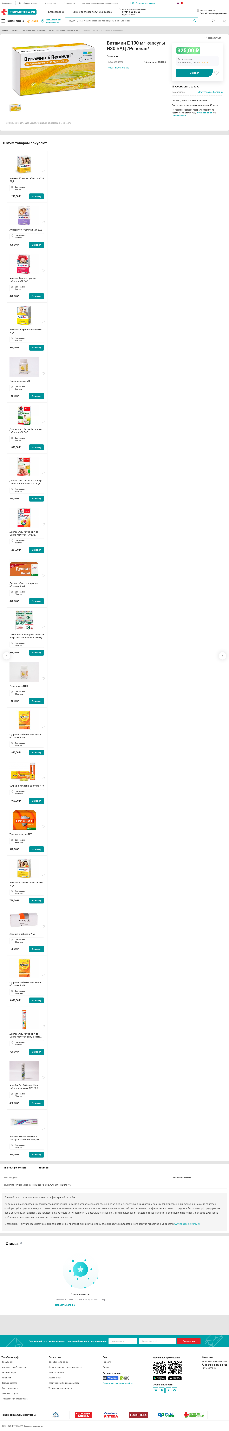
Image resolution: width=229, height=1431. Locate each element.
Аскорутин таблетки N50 (22, 934)
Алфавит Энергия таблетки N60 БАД (25, 331)
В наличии (43, 1168)
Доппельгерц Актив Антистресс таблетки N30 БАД (26, 431)
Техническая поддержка (60, 1388)
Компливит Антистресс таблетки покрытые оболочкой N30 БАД (26, 636)
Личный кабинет (56, 1372)
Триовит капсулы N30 (20, 834)
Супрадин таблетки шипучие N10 (26, 785)
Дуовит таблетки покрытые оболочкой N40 (23, 585)
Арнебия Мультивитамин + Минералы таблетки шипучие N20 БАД (24, 1138)
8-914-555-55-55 (131, 12)
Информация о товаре (15, 1168)
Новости (107, 1362)
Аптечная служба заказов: (134, 9)
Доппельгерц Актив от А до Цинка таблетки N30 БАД (23, 533)
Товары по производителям (14, 1399)
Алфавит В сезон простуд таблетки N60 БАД (22, 280)
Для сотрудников (9, 1388)
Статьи (106, 1367)
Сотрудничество (9, 1383)
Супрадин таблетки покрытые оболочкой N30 (25, 736)
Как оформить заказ (28, 3)
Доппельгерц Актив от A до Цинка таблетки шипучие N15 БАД (24, 1035)
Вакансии (6, 1378)
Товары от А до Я (9, 1393)
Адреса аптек (50, 3)
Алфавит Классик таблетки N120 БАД (26, 180)
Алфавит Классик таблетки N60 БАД (25, 884)
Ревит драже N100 (18, 686)
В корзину (194, 73)
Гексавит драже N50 (19, 381)
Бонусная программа (143, 3)
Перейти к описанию (118, 67)
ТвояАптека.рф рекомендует (51, 21)
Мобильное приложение (166, 1357)
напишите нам (179, 115)
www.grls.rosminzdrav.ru (187, 1224)
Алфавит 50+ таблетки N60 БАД (25, 229)
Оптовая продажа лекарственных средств (100, 3)
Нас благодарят (9, 1372)
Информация (69, 3)
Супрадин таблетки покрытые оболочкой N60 (25, 984)
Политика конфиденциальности (63, 1383)
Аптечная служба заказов (13, 1367)
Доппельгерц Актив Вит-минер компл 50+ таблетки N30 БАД (25, 482)
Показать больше (65, 1305)
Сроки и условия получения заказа (65, 1367)
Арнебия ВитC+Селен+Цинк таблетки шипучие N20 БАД (23, 1086)
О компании (6, 3)
